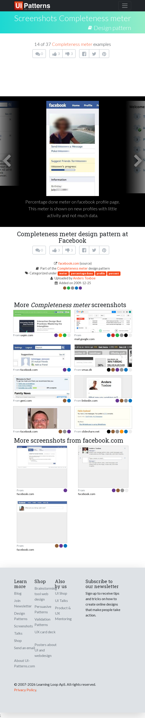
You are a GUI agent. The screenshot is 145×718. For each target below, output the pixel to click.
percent (114, 273)
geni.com (26, 400)
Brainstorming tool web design (45, 593)
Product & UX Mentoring (63, 613)
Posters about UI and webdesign (45, 650)
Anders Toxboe (84, 278)
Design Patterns (20, 616)
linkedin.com (90, 400)
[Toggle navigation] (124, 5)
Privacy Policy (25, 690)
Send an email (24, 648)
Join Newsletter (23, 603)
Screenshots (23, 626)
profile (101, 273)
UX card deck (45, 632)
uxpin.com (26, 335)
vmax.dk (87, 369)
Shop (18, 640)
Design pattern (112, 27)
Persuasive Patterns (42, 609)
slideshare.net (90, 431)
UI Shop (61, 593)
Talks (18, 633)
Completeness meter (95, 18)
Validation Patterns (42, 622)
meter (63, 273)
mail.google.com (84, 339)
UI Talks (61, 600)
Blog (18, 593)
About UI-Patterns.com (24, 663)
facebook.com (68, 263)
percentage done (82, 273)
